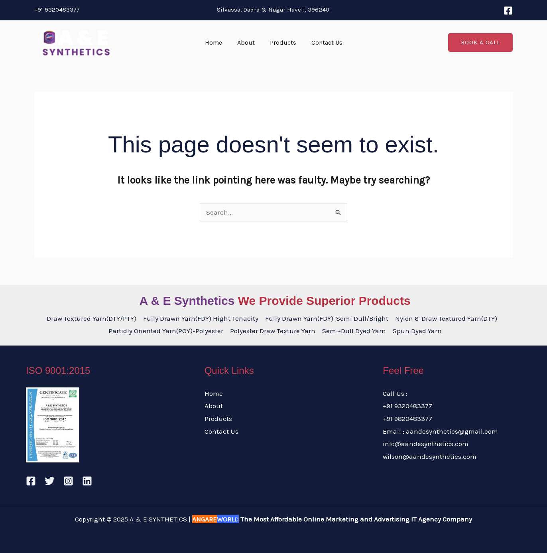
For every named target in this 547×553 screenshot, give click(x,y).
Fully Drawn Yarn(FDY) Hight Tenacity (200, 318)
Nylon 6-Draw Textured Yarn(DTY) (446, 318)
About (247, 42)
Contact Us (323, 42)
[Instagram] (68, 481)
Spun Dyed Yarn (417, 331)
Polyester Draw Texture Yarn (272, 331)
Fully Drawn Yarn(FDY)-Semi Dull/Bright (326, 318)
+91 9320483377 (57, 9)
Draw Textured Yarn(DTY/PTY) (91, 318)
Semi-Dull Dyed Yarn (354, 331)
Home (217, 42)
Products (282, 42)
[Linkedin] (87, 481)
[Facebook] (508, 10)
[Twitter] (50, 481)
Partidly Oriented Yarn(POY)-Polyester (165, 331)
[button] (480, 42)
